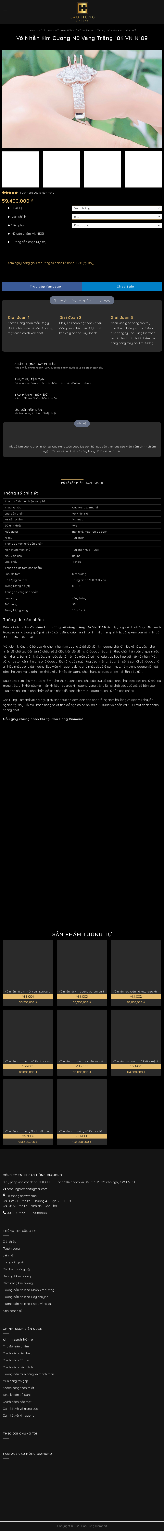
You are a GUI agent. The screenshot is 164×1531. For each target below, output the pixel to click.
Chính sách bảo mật (17, 1401)
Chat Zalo (122, 286)
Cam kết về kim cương (18, 1415)
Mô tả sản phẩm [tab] (72, 482)
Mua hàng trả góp (15, 1381)
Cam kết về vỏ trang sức (20, 1408)
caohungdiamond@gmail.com (26, 1189)
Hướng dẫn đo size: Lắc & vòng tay (28, 1303)
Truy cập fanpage (42, 286)
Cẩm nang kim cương (18, 1283)
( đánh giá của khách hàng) (37, 192)
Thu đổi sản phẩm (16, 1346)
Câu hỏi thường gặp (17, 1269)
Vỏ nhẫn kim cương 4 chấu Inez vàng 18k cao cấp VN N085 (97, 1061)
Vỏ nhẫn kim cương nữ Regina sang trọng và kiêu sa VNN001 (44, 1061)
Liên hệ (8, 1255)
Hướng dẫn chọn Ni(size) (28, 242)
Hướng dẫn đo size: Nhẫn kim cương (28, 1290)
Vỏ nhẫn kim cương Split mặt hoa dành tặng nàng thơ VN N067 (46, 1131)
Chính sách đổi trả (16, 1360)
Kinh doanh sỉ (12, 1310)
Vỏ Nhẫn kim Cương (90, 30)
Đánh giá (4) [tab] (94, 482)
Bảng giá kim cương (17, 1276)
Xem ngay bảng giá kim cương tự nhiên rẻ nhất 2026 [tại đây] (48, 263)
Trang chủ (35, 30)
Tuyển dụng (11, 1248)
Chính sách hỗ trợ (18, 1339)
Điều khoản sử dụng (17, 1394)
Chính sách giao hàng (18, 1353)
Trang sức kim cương (60, 30)
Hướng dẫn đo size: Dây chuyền (25, 1297)
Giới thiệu (9, 1241)
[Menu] (5, 12)
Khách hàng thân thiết (18, 1387)
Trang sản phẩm (14, 1262)
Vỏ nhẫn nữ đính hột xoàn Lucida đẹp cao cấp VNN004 (41, 991)
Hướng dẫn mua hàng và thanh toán (28, 1374)
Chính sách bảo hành (18, 1367)
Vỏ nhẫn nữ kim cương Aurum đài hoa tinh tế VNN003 (94, 991)
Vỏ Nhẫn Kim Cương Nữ (121, 30)
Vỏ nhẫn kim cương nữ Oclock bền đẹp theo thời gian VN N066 (100, 1131)
